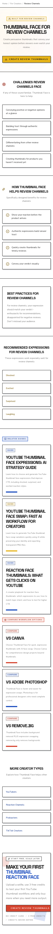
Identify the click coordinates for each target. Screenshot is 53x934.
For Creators (15, 3)
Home (4, 3)
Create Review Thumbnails (26, 59)
